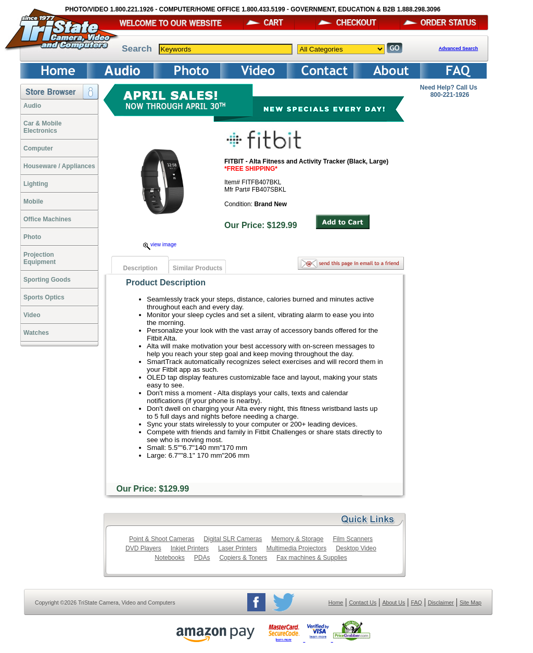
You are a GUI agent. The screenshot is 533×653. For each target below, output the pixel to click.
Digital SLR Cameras (233, 539)
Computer (38, 148)
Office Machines (47, 219)
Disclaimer (441, 602)
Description (140, 268)
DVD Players (143, 548)
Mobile (33, 201)
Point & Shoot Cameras (161, 539)
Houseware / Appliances (59, 166)
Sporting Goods (47, 279)
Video (31, 315)
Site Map (470, 602)
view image (159, 244)
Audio (32, 105)
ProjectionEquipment (39, 258)
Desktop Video (356, 548)
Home (335, 602)
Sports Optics (44, 297)
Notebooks (169, 557)
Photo (32, 237)
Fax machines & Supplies (311, 557)
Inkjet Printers (190, 548)
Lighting (35, 183)
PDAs (202, 557)
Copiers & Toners (243, 557)
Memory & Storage (297, 539)
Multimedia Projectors (296, 548)
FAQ (416, 602)
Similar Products (197, 268)
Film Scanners (353, 539)
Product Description (166, 282)
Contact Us (363, 602)
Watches (36, 332)
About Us (393, 602)
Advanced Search (458, 48)
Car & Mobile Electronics (42, 127)
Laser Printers (237, 548)
